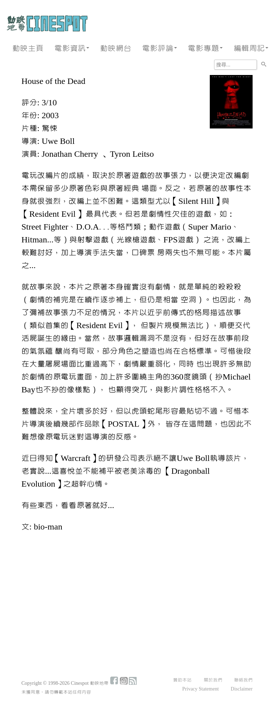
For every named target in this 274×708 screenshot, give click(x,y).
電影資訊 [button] (71, 48)
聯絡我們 (243, 680)
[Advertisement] (137, 592)
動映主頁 (28, 48)
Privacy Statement (200, 689)
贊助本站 (182, 680)
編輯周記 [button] (250, 48)
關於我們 (213, 680)
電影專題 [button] (205, 48)
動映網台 (115, 48)
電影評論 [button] (159, 48)
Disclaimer (242, 689)
